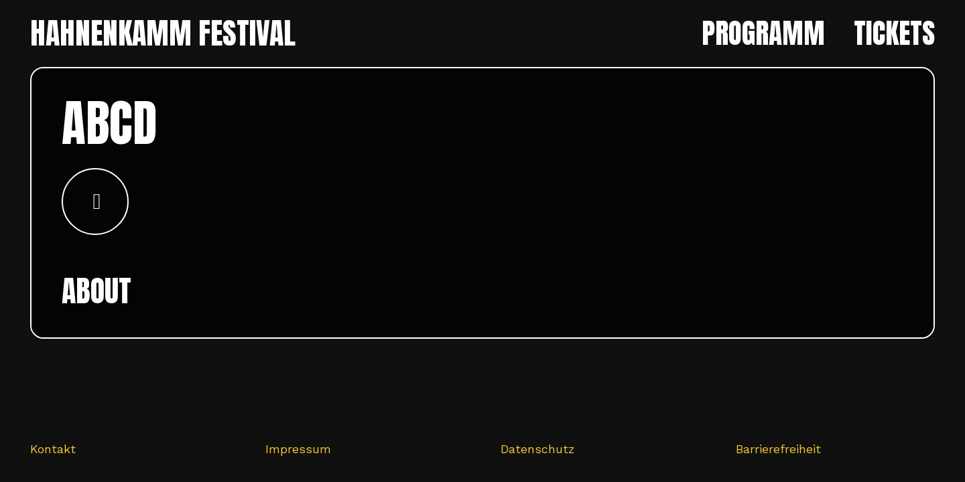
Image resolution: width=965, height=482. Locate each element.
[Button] (95, 201)
